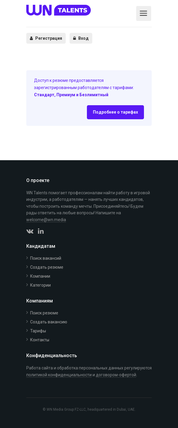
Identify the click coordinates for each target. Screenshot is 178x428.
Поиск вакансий (45, 258)
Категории (40, 285)
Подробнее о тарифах (115, 112)
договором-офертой (116, 374)
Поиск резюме (44, 313)
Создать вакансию (48, 322)
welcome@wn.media (46, 219)
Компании (40, 276)
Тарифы (38, 330)
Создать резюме (46, 267)
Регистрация (46, 38)
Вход (81, 38)
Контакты (39, 339)
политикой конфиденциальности (59, 374)
